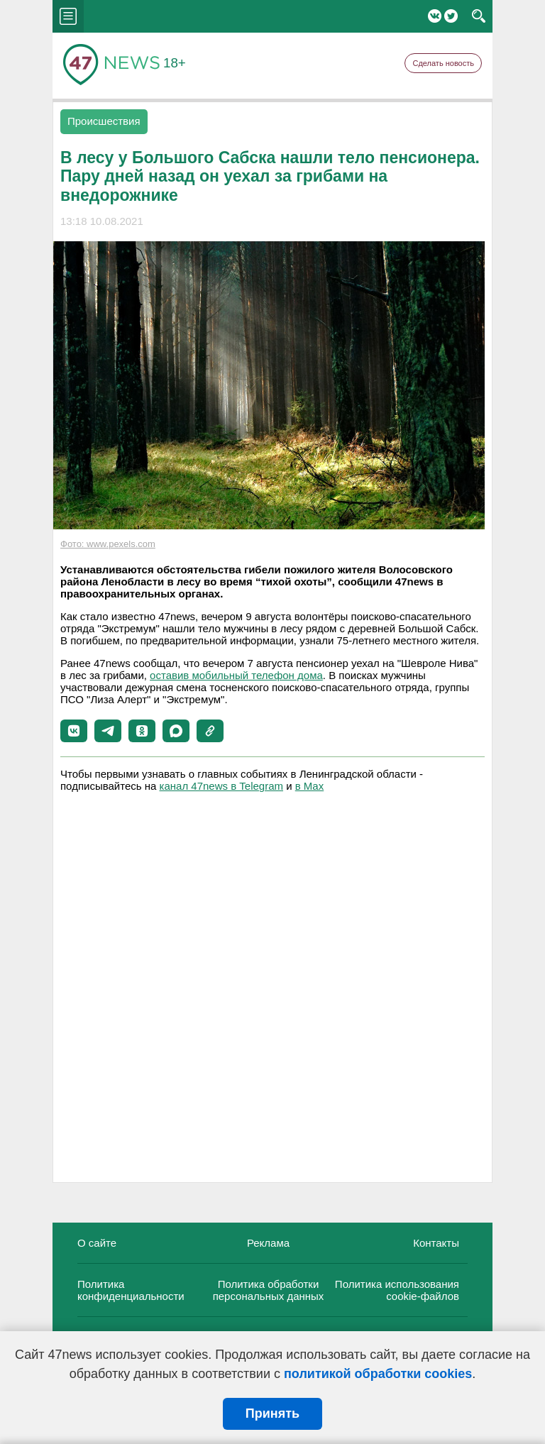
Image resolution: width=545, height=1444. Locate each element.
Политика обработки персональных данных (268, 1290)
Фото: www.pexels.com (107, 544)
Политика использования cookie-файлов (397, 1290)
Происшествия (104, 121)
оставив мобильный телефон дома (236, 675)
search (478, 16)
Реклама (268, 1243)
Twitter (451, 16)
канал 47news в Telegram (221, 786)
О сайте (96, 1243)
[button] (73, 731)
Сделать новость (443, 63)
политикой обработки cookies (378, 1374)
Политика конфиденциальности (131, 1290)
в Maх (309, 786)
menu (68, 16)
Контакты (436, 1243)
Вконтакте (434, 16)
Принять (272, 1413)
